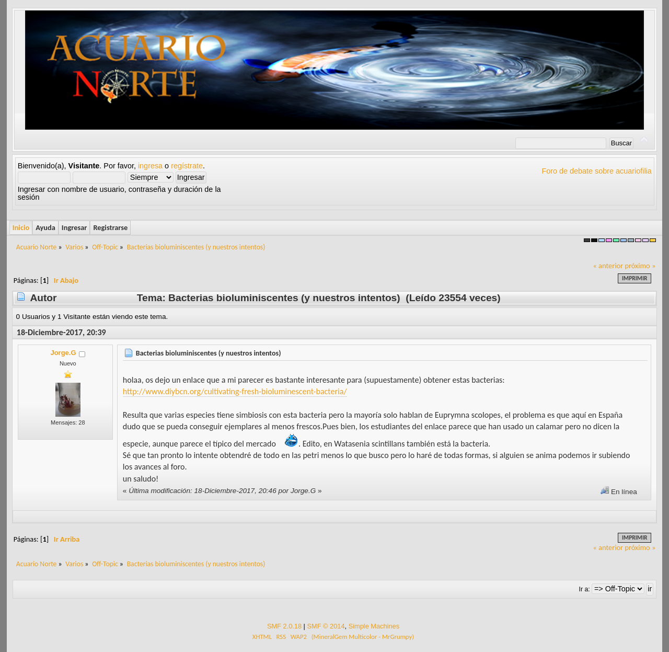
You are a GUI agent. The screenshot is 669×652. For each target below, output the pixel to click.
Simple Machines (374, 626)
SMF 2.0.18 (284, 626)
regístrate (187, 166)
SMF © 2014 (325, 626)
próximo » (640, 265)
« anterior (608, 265)
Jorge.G (63, 353)
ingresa (150, 166)
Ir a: (584, 589)
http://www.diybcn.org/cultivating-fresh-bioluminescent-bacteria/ (235, 391)
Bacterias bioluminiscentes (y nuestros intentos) (208, 353)
